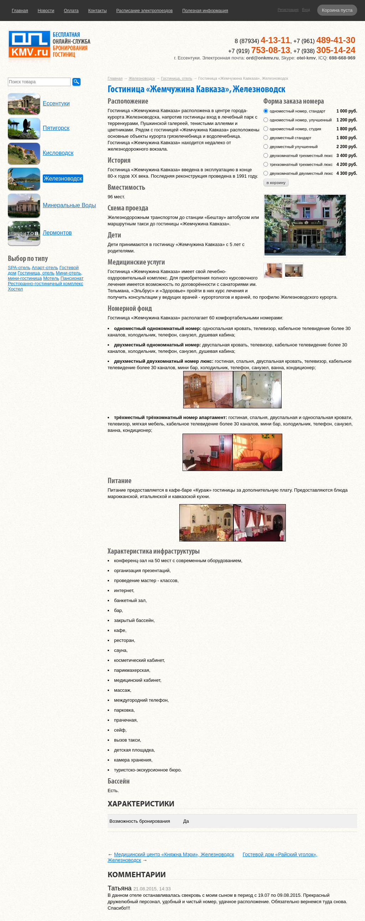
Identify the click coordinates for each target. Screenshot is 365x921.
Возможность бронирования (139, 821)
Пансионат (72, 278)
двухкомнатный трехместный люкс (301, 155)
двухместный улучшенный (294, 147)
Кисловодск (58, 153)
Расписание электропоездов (144, 10)
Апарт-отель (45, 267)
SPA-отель (19, 267)
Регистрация (288, 10)
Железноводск (142, 78)
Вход (306, 10)
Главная (20, 10)
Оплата (71, 10)
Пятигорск (56, 128)
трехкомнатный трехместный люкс (301, 164)
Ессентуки (56, 103)
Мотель (51, 278)
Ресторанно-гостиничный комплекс (45, 283)
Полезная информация (205, 10)
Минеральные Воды (69, 205)
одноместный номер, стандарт (297, 111)
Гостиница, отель (176, 78)
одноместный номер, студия (295, 129)
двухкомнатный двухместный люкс (301, 173)
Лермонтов (57, 233)
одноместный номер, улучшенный (301, 120)
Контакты (97, 10)
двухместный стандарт (290, 138)
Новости (46, 10)
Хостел (15, 289)
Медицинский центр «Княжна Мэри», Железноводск (174, 854)
